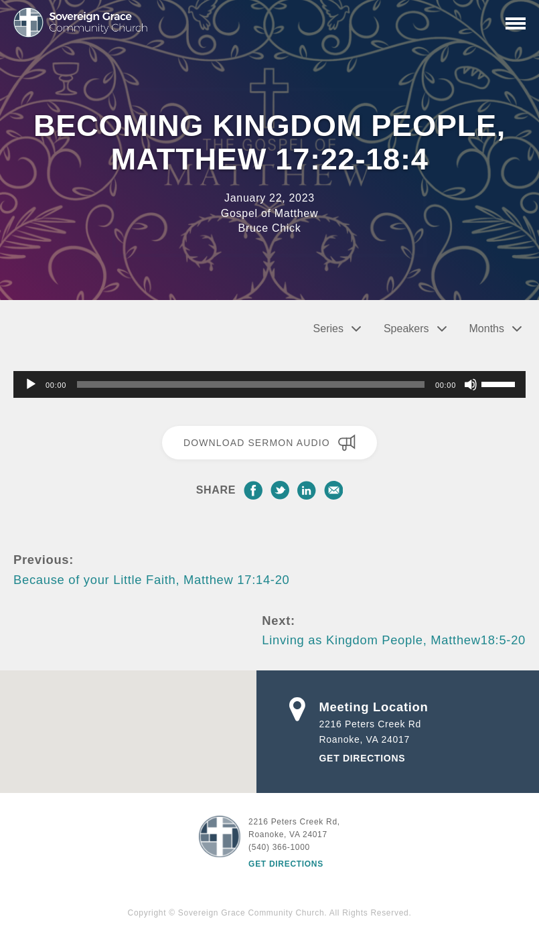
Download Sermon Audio (269, 442)
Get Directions (362, 758)
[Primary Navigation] (516, 23)
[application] (269, 384)
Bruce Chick (269, 228)
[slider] (251, 384)
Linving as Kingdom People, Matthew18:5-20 (394, 640)
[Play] (30, 384)
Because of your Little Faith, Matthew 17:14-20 (151, 580)
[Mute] (470, 384)
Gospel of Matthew (269, 213)
